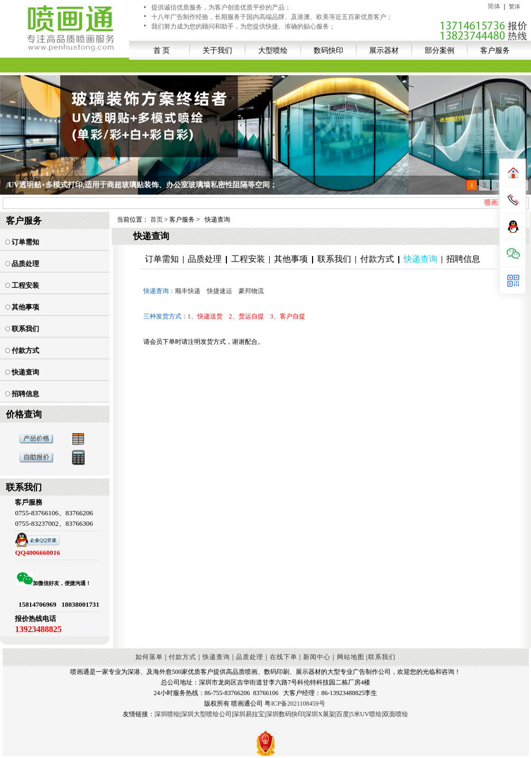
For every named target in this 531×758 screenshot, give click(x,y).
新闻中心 (317, 657)
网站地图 (350, 657)
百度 (342, 714)
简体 (494, 6)
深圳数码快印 (285, 714)
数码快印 (328, 50)
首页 (156, 219)
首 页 (161, 50)
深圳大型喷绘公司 (206, 714)
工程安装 (22, 285)
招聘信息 (22, 394)
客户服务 (495, 50)
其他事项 (22, 307)
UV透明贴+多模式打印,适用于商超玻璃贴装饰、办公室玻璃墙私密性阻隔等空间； (142, 185)
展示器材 (384, 50)
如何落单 (149, 657)
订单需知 (22, 242)
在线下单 (283, 657)
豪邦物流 (251, 291)
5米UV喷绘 (366, 714)
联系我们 (22, 329)
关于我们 (217, 50)
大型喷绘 (273, 50)
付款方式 (22, 350)
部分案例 (439, 50)
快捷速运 (219, 291)
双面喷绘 (395, 714)
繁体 (514, 6)
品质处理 (22, 264)
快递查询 (22, 372)
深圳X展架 (320, 714)
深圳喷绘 (167, 714)
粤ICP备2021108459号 (294, 703)
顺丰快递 (187, 291)
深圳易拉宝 (248, 714)
